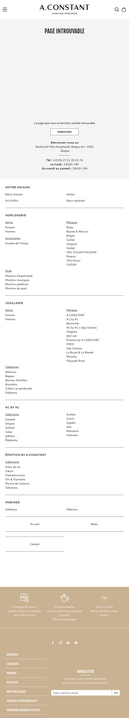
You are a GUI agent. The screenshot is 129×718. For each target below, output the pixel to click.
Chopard (71, 244)
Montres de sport (16, 288)
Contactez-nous (65, 132)
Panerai (71, 256)
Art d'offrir (11, 200)
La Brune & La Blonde (79, 352)
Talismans (11, 487)
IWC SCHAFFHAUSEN (81, 252)
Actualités (12, 682)
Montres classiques (17, 280)
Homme (10, 231)
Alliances (10, 372)
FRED (70, 344)
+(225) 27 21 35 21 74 (68, 160)
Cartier (70, 240)
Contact (35, 544)
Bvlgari (70, 235)
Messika (71, 356)
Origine (10, 423)
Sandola (10, 419)
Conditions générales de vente (23, 710)
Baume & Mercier (77, 231)
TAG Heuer (73, 260)
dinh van (71, 336)
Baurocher (72, 323)
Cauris (70, 418)
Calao (8, 432)
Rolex (69, 227)
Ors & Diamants (15, 479)
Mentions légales (16, 691)
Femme (10, 227)
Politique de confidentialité (22, 701)
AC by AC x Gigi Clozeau (81, 327)
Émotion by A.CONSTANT (82, 340)
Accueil (34, 524)
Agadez (71, 423)
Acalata (70, 414)
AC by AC (72, 319)
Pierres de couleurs (17, 483)
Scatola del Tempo (16, 243)
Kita (68, 427)
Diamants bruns (15, 475)
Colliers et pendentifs (18, 388)
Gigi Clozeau (74, 348)
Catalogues (13, 664)
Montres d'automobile (19, 276)
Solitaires (11, 392)
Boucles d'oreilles (16, 380)
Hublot (70, 248)
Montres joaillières (16, 284)
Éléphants (11, 440)
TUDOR (71, 265)
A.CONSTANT (75, 315)
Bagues (10, 376)
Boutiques (12, 654)
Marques (11, 673)
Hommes (72, 435)
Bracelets (11, 384)
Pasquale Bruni (75, 361)
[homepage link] (64, 9)
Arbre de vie (12, 467)
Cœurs (9, 471)
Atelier (70, 194)
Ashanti (10, 428)
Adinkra (10, 436)
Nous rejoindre (75, 200)
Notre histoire (14, 194)
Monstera (72, 431)
